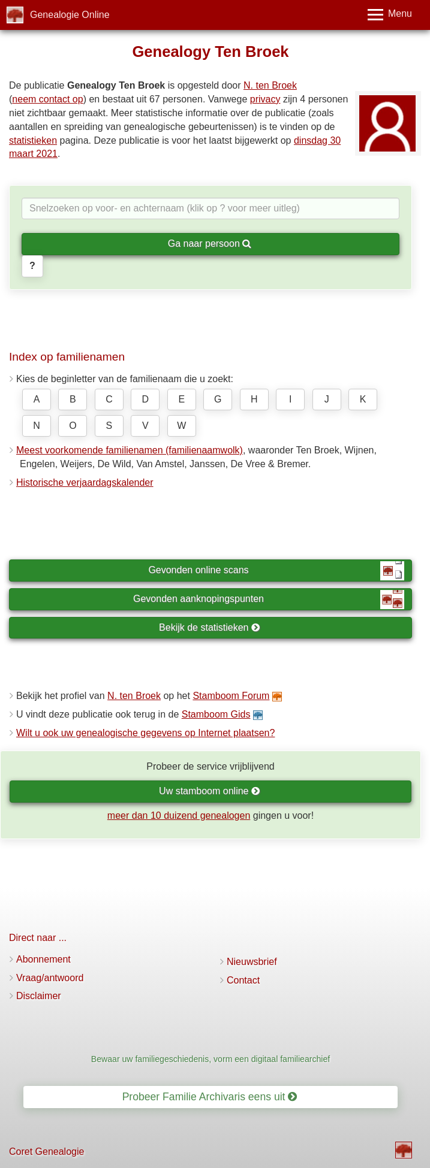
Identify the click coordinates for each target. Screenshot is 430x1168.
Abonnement (43, 959)
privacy (265, 99)
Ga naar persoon (210, 243)
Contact (243, 980)
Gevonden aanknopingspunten (268, 599)
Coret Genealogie (46, 1151)
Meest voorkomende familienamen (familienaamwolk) (129, 450)
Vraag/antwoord (49, 978)
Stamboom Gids (216, 714)
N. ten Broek (270, 85)
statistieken (33, 140)
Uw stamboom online (209, 791)
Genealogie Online (70, 15)
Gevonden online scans (276, 570)
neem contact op (47, 99)
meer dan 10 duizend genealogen (178, 815)
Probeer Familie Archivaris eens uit (209, 1097)
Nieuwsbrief (252, 962)
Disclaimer (38, 996)
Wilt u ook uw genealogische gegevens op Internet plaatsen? (145, 733)
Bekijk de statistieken (209, 627)
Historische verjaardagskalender (85, 482)
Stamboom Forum (231, 696)
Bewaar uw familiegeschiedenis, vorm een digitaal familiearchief (210, 1059)
